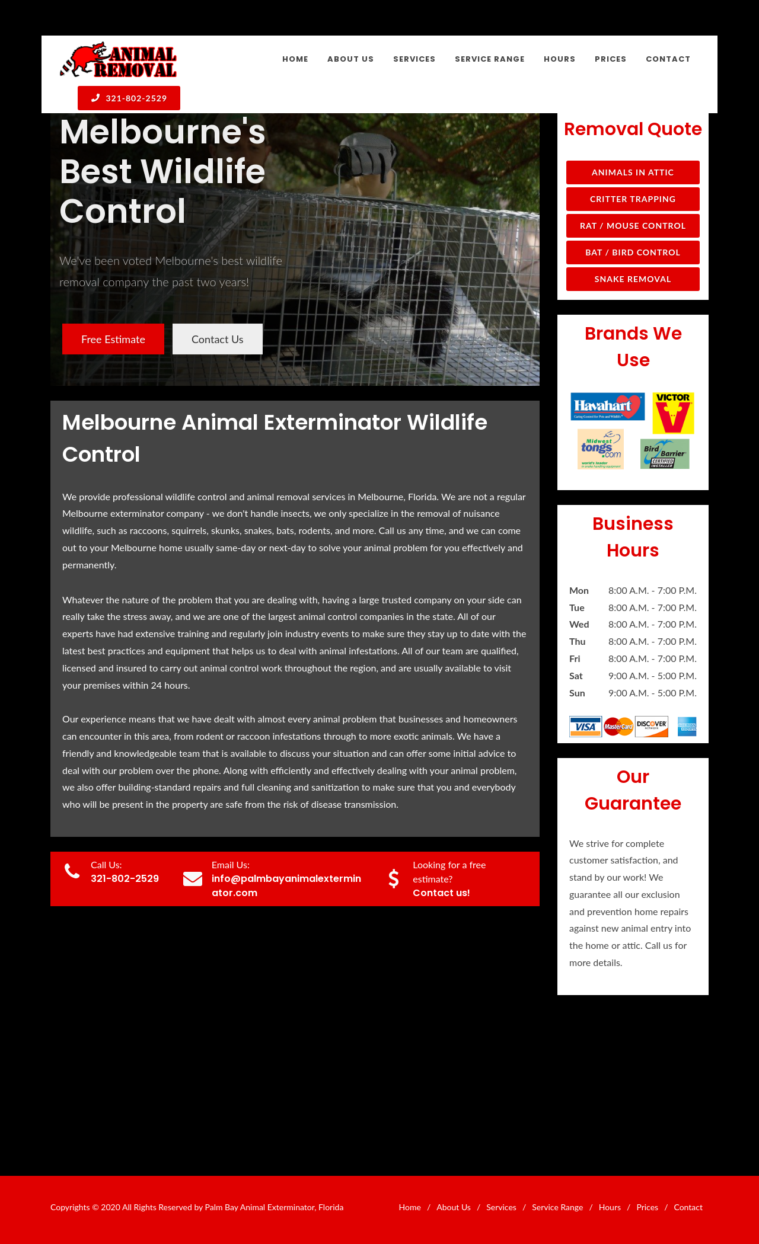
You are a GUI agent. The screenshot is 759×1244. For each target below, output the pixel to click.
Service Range (557, 1207)
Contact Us (218, 339)
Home (410, 1207)
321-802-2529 (129, 98)
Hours (610, 1207)
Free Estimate (113, 339)
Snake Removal (633, 279)
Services (501, 1207)
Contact (688, 1207)
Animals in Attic (633, 172)
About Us (453, 1207)
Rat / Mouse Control (633, 225)
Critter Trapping (633, 199)
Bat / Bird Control (633, 252)
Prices (647, 1207)
